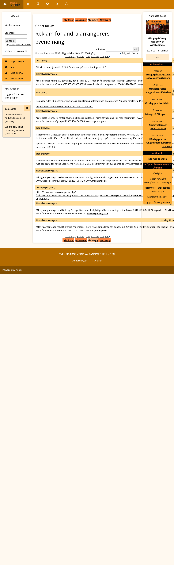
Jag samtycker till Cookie (18, 44)
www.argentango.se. (96, 121)
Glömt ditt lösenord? (16, 51)
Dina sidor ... (14, 72)
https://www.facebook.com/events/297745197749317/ (64, 106)
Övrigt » (157, 173)
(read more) (11, 133)
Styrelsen (97, 260)
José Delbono (43, 127)
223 (93, 56)
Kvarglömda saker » (157, 196)
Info (157, 57)
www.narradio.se (133, 163)
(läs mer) (9, 121)
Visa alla (167, 146)
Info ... (10, 67)
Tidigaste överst (130, 53)
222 (88, 56)
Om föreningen (79, 260)
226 (107, 56)
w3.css (19, 269)
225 (102, 56)
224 (97, 56)
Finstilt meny (14, 78)
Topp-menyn (14, 61)
